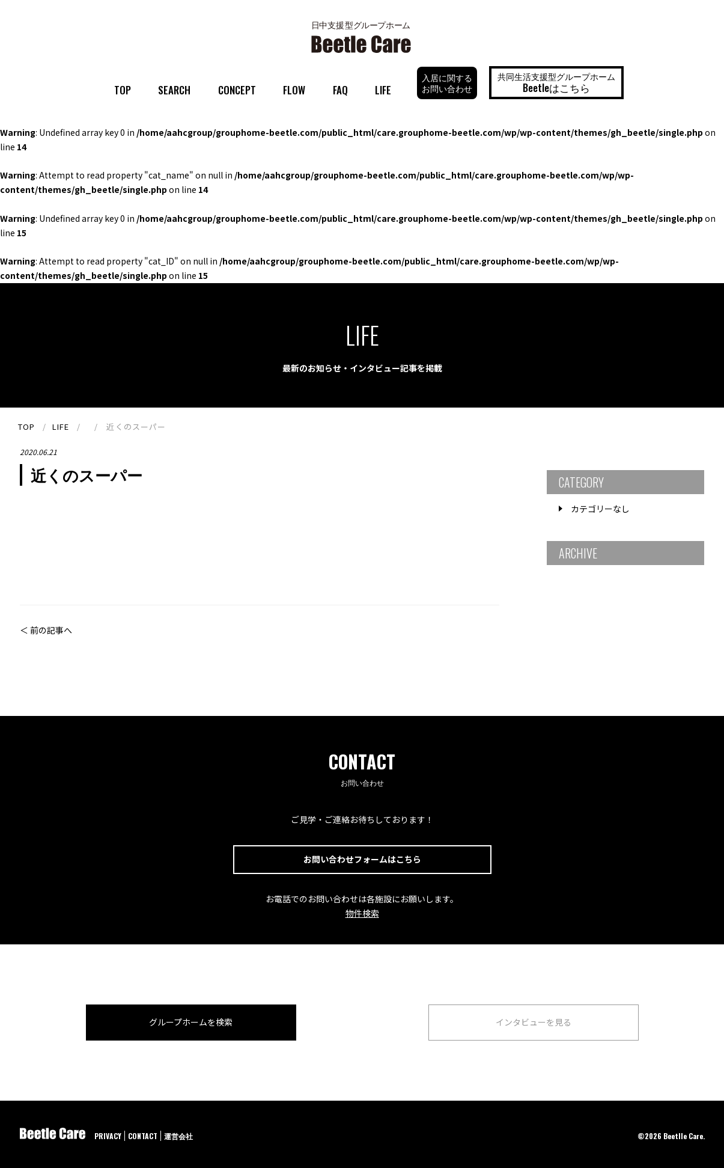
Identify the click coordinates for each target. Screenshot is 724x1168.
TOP (122, 89)
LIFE (383, 89)
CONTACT (142, 1136)
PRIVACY (107, 1136)
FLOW (294, 89)
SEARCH (174, 89)
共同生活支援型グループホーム (556, 82)
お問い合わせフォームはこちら (362, 859)
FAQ (340, 89)
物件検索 (362, 913)
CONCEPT (237, 89)
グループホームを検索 (191, 1022)
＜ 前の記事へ (46, 630)
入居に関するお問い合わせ (447, 82)
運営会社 (178, 1136)
